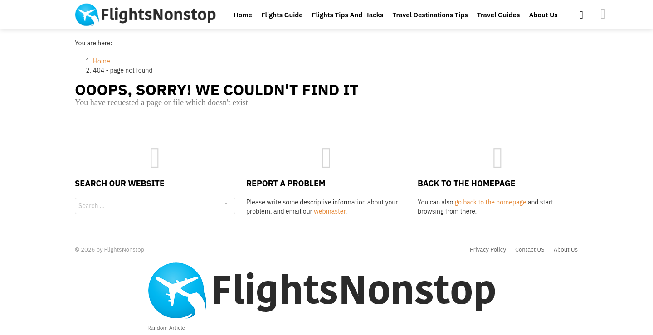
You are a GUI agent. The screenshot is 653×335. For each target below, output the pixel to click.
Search (226, 207)
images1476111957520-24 (603, 13)
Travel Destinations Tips (430, 14)
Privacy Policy (488, 249)
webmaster (329, 211)
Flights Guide (282, 14)
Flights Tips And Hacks (348, 14)
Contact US (530, 249)
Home (243, 14)
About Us (543, 14)
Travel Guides (498, 14)
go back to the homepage (490, 202)
